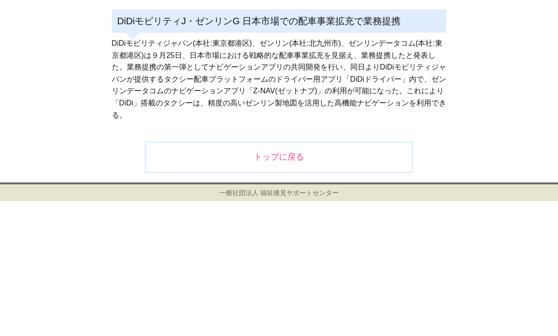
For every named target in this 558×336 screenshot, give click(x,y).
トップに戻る (279, 156)
